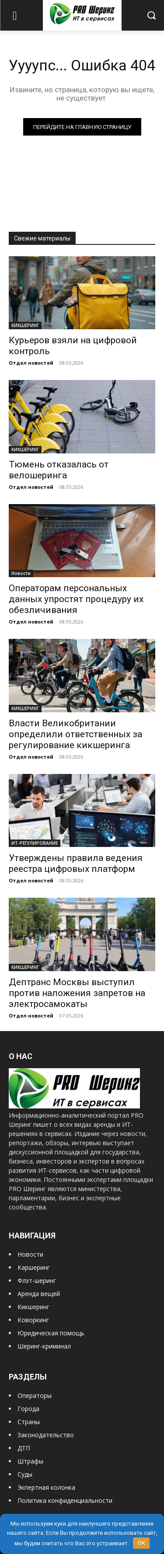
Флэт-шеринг (36, 1280)
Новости (21, 573)
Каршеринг (33, 1267)
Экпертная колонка (46, 1487)
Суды (24, 1474)
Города (28, 1408)
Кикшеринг (33, 1307)
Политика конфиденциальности (64, 1500)
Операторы (34, 1395)
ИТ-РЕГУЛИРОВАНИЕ (34, 843)
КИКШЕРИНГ (25, 325)
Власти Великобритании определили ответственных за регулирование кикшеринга (75, 734)
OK (141, 1543)
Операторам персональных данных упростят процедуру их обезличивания (76, 599)
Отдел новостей (31, 362)
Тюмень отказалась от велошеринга (58, 470)
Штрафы (30, 1461)
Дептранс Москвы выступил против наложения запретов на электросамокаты (77, 993)
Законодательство (45, 1435)
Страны (28, 1422)
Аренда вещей (38, 1293)
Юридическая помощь (50, 1333)
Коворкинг (33, 1320)
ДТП (23, 1448)
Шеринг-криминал (44, 1346)
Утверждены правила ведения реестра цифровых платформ (76, 863)
